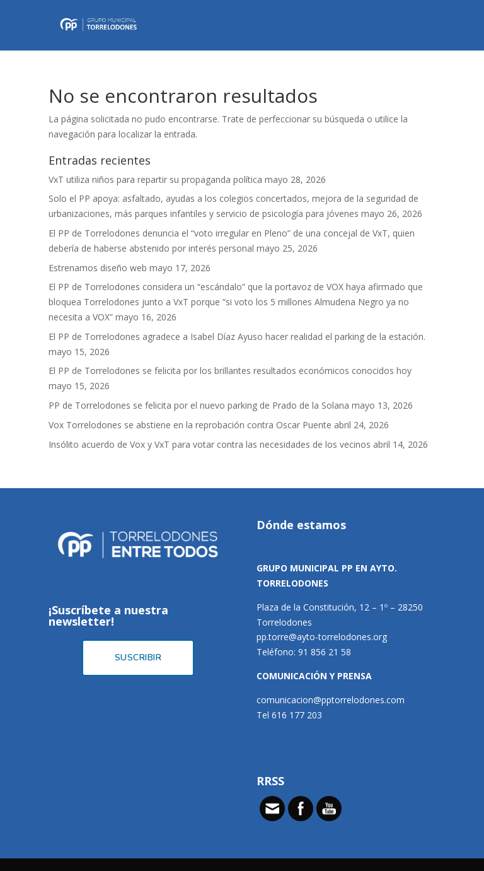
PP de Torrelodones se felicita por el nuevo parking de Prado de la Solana (199, 405)
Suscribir (138, 657)
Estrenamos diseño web (98, 268)
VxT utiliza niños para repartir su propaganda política (155, 179)
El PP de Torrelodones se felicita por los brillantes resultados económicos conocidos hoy (230, 371)
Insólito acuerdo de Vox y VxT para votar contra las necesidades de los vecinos (210, 444)
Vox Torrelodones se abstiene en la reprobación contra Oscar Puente (190, 425)
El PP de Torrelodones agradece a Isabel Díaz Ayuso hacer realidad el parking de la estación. (237, 336)
